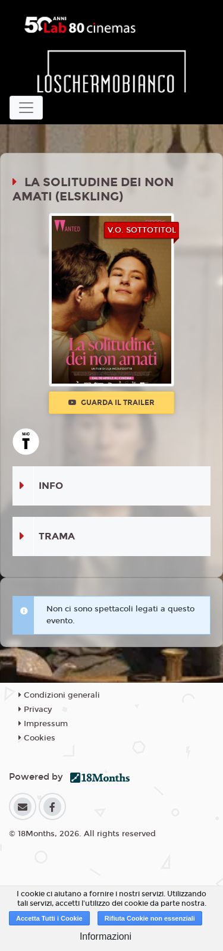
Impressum (43, 724)
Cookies (36, 738)
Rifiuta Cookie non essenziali (150, 918)
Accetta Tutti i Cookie (49, 918)
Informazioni (105, 936)
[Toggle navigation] (26, 108)
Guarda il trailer (111, 402)
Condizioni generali (59, 695)
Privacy (35, 709)
